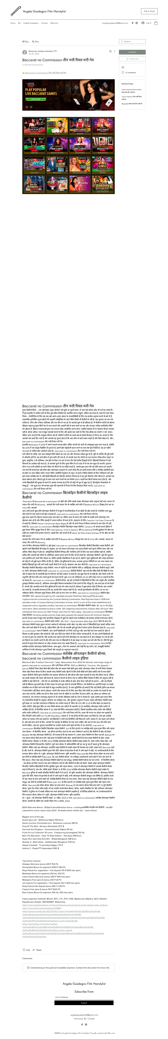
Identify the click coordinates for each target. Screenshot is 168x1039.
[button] (155, 23)
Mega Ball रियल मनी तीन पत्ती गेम (132, 104)
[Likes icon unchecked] (24, 949)
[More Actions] (113, 51)
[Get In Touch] (149, 11)
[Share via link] (37, 949)
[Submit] (84, 1003)
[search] (132, 41)
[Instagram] (136, 23)
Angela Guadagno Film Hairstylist (45, 11)
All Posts (25, 41)
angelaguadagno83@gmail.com (115, 23)
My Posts (35, 41)
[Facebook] (132, 23)
